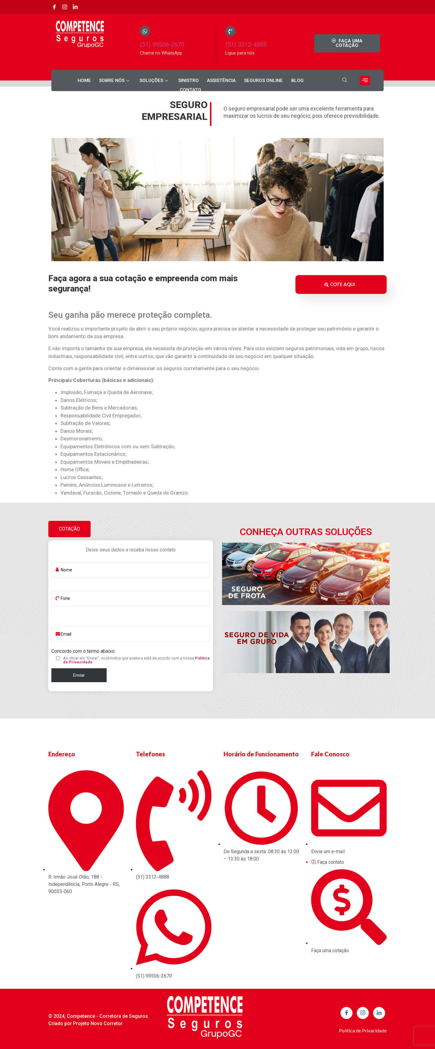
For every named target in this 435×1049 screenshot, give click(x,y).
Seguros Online (247, 80)
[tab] (69, 527)
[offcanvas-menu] (365, 80)
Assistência (206, 80)
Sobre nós (101, 80)
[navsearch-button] (344, 80)
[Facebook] (54, 7)
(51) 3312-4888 (245, 44)
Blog (281, 80)
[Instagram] (64, 7)
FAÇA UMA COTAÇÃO (347, 43)
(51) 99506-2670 (162, 44)
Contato (306, 80)
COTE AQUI (339, 283)
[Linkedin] (74, 7)
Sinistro (173, 80)
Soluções (140, 80)
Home (71, 80)
